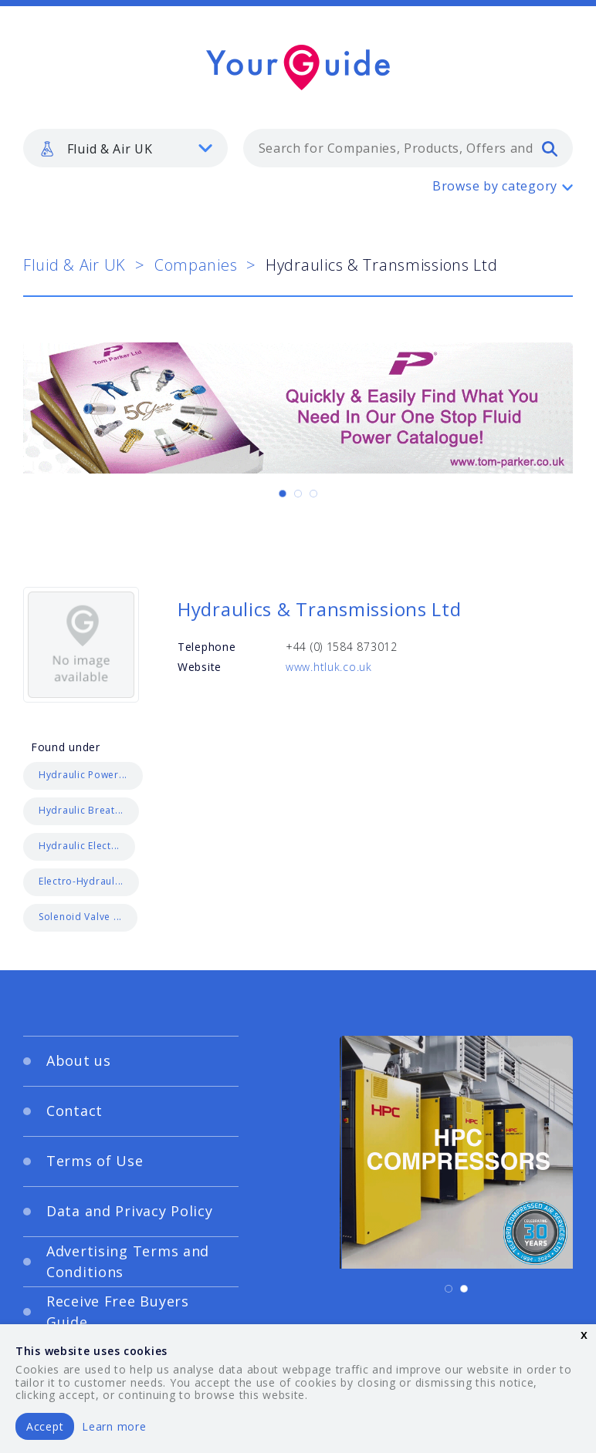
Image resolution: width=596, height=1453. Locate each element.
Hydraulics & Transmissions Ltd (320, 609)
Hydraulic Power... (83, 774)
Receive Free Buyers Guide (117, 1311)
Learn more (114, 1426)
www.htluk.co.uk (329, 666)
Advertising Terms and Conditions (127, 1261)
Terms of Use (95, 1160)
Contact (74, 1110)
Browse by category (494, 185)
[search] (549, 148)
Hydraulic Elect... (79, 845)
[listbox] (125, 148)
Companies (195, 265)
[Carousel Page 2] (298, 493)
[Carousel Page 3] (313, 493)
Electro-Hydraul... (81, 881)
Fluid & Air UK (74, 265)
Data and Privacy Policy (129, 1211)
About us (78, 1060)
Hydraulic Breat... (81, 810)
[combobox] (408, 148)
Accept (44, 1426)
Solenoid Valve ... (80, 916)
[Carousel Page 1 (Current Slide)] (282, 493)
